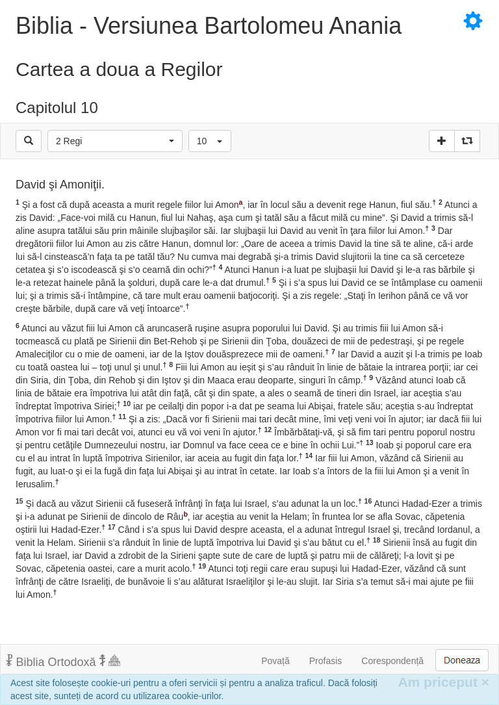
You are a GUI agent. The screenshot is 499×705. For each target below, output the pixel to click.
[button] (115, 141)
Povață (275, 661)
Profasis (325, 661)
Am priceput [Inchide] (443, 682)
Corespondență (392, 661)
